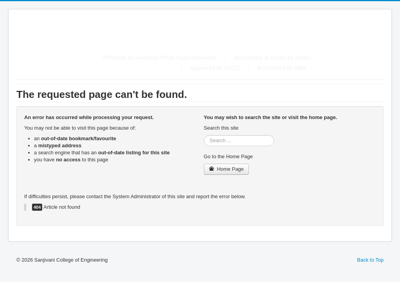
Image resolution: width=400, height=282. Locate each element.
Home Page (226, 169)
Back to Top (370, 260)
